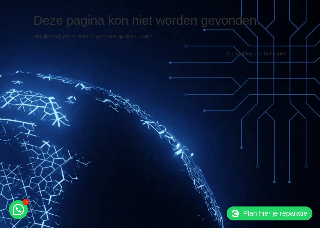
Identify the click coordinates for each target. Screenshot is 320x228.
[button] (18, 209)
